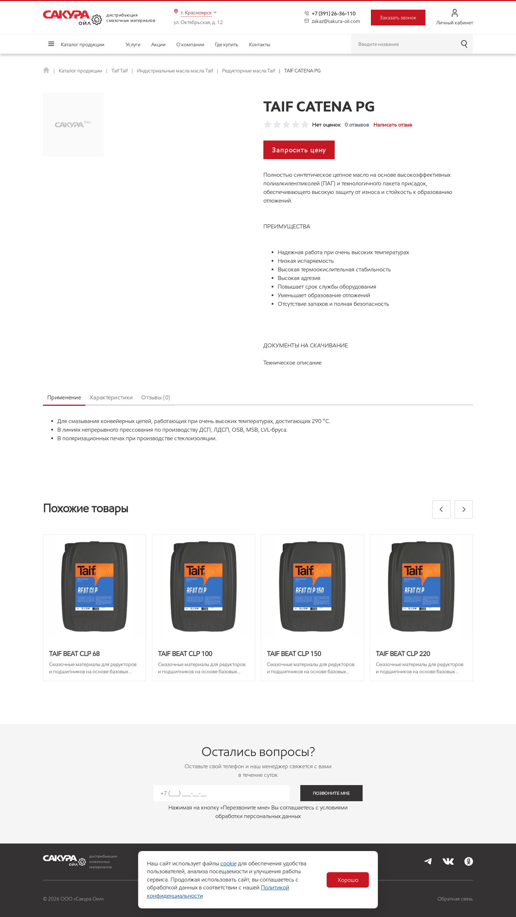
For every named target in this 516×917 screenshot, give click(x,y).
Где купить (226, 44)
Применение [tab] (64, 397)
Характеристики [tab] (111, 397)
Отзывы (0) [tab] (155, 397)
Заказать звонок (398, 17)
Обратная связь (455, 898)
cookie (228, 863)
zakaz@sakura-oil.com (336, 21)
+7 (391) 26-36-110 (333, 13)
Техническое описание (292, 362)
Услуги (133, 44)
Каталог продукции (82, 44)
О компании (190, 44)
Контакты (259, 44)
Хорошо (348, 879)
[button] (441, 509)
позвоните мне (331, 793)
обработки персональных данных (258, 816)
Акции (158, 44)
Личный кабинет (454, 17)
